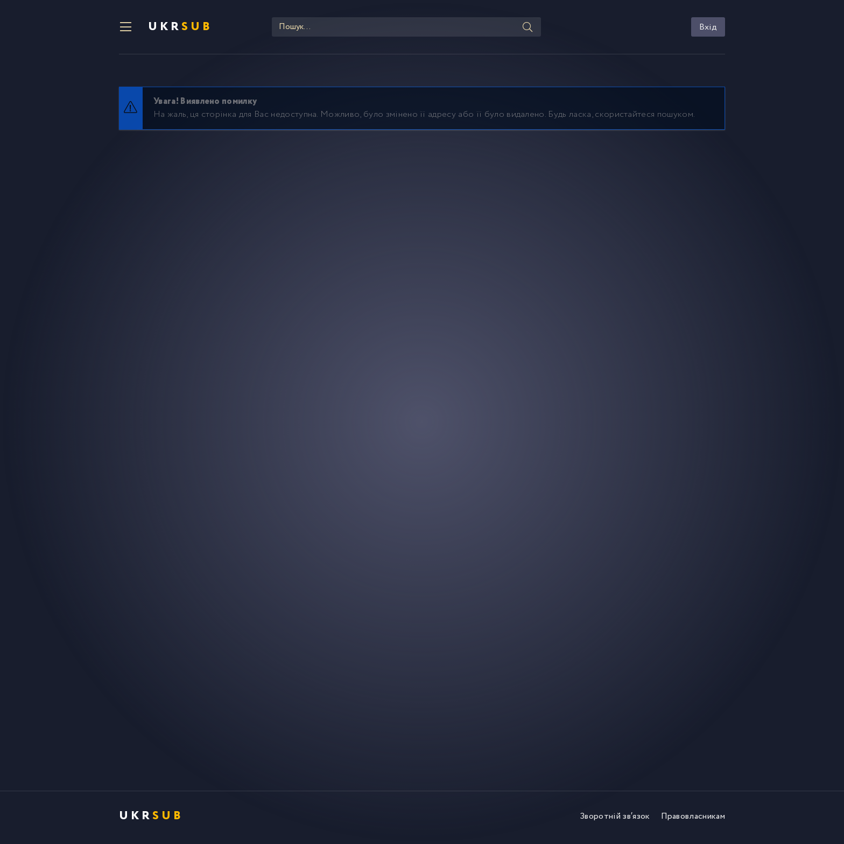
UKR (180, 27)
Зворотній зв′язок (615, 816)
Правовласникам (693, 816)
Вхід (708, 27)
